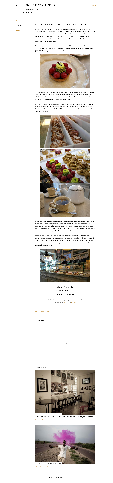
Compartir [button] (19, 21)
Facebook (66, 302)
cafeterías (19, 28)
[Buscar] (94, 5)
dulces (18, 30)
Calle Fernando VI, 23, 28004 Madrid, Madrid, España (54, 314)
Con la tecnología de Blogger (56, 477)
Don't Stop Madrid (38, 5)
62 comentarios (46, 419)
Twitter (73, 302)
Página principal (29, 12)
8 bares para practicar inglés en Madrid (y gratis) (64, 416)
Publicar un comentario (48, 466)
